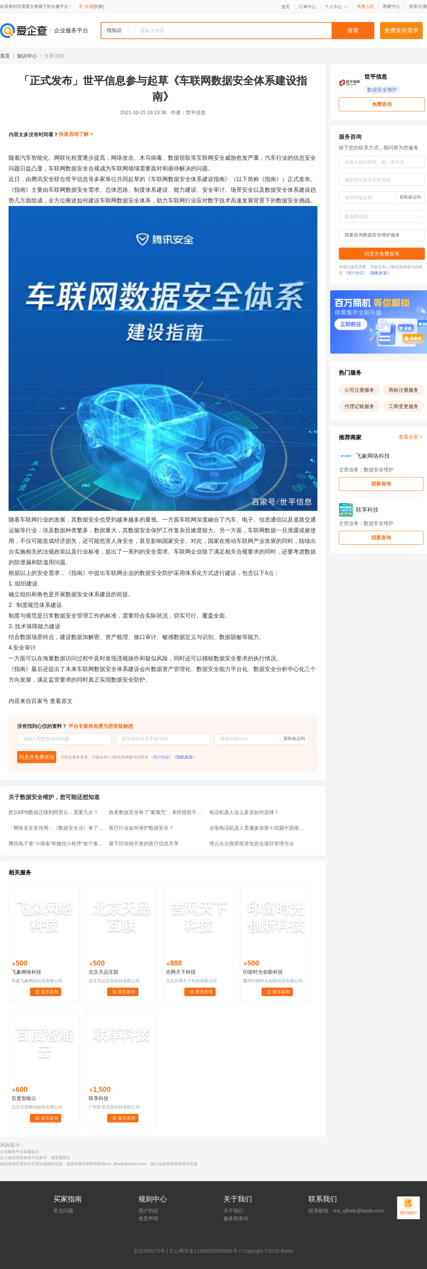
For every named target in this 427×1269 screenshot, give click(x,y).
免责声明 (148, 1218)
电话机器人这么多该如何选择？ (244, 812)
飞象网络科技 (26, 972)
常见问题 (63, 1211)
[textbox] (254, 30)
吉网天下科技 (181, 972)
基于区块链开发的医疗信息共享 (144, 843)
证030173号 (151, 1251)
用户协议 (148, 1211)
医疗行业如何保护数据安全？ (141, 828)
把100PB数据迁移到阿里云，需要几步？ (53, 812)
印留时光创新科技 (263, 972)
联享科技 (99, 1098)
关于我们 (233, 1211)
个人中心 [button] (336, 6)
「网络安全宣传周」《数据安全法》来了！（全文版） (57, 828)
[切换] (98, 6)
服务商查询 (235, 1218)
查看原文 (61, 701)
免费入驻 (365, 6)
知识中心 (27, 55)
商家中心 (391, 6)
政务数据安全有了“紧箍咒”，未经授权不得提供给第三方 (157, 812)
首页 (285, 7)
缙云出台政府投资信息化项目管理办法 (251, 843)
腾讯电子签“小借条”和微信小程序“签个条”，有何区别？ (57, 843)
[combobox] (237, 30)
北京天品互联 (103, 972)
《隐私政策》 (184, 757)
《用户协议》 (161, 757)
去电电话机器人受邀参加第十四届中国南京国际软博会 (257, 828)
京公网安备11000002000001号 (203, 1251)
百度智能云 (23, 1098)
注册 (422, 6)
